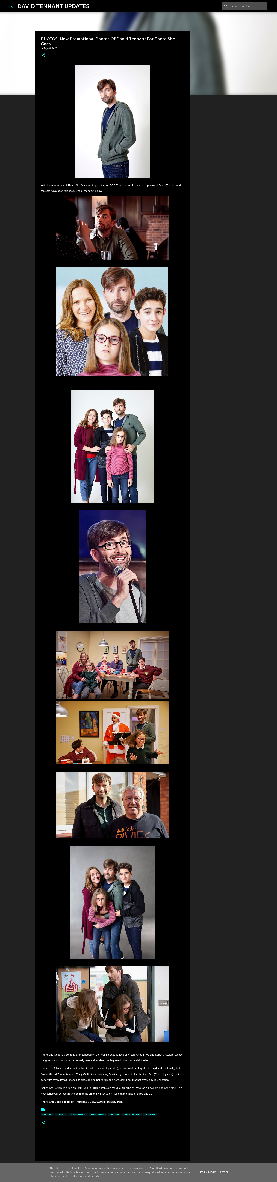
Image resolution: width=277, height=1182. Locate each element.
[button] (43, 55)
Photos (114, 1114)
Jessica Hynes (98, 1114)
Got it (223, 1172)
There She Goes (131, 1114)
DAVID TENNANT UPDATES (53, 6)
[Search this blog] (248, 6)
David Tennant (78, 1114)
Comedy (61, 1114)
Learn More (207, 1172)
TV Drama (150, 1114)
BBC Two (47, 1114)
